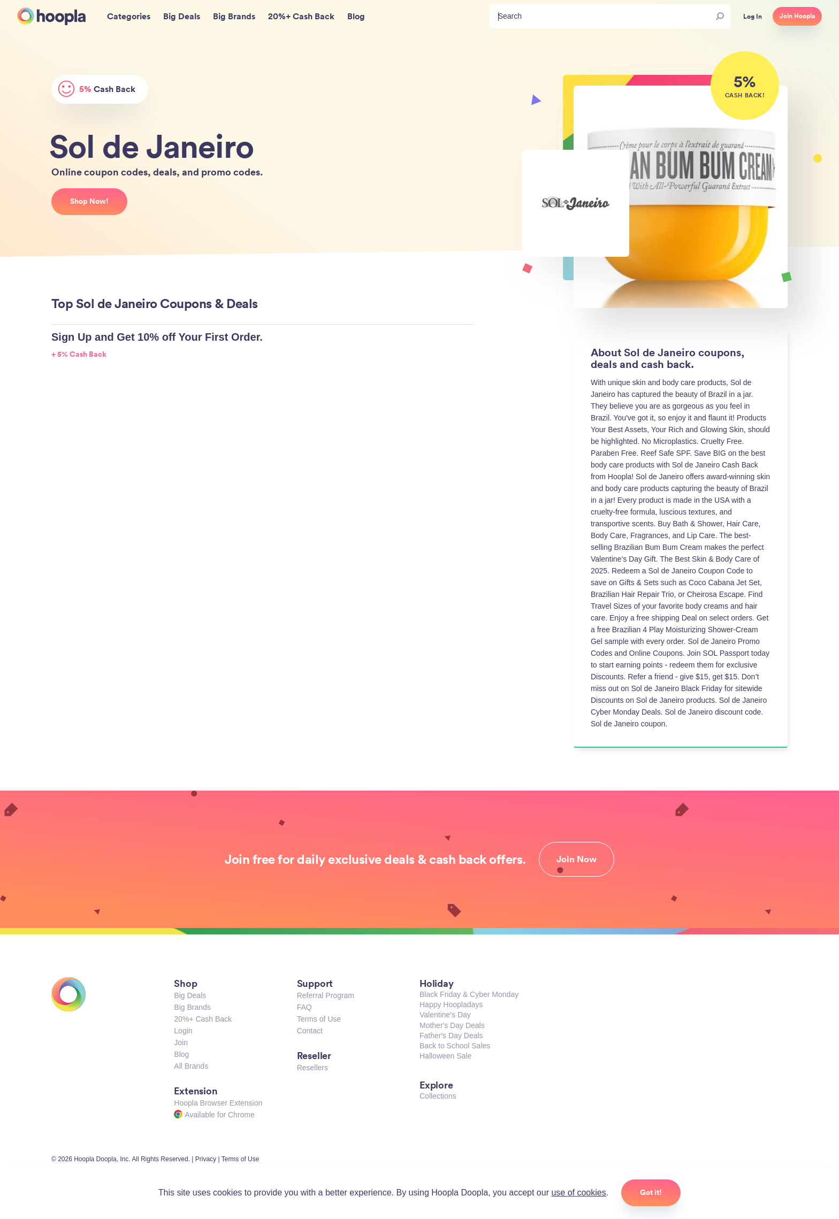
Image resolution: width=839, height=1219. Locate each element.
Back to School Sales (455, 1045)
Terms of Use (319, 1019)
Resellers (312, 1067)
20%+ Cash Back (203, 1019)
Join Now (576, 859)
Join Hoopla (797, 16)
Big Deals (190, 995)
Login (183, 1030)
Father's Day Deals (451, 1035)
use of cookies (578, 1192)
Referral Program (325, 995)
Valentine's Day (445, 1014)
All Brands (191, 1066)
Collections (438, 1096)
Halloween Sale (445, 1056)
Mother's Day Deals (452, 1025)
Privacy (205, 1159)
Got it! (651, 1192)
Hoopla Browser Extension (218, 1103)
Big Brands (192, 1007)
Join (181, 1042)
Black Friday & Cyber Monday (469, 994)
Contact (310, 1030)
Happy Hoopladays (451, 1004)
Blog (181, 1054)
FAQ (304, 1007)
